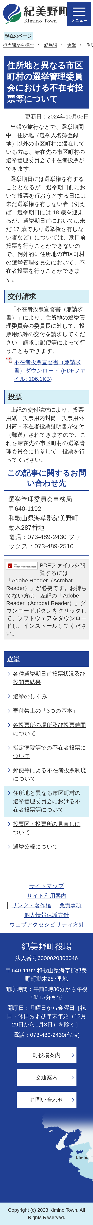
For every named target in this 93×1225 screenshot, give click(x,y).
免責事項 (70, 905)
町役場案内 (47, 1055)
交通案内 (46, 1077)
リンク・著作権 (31, 905)
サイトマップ (46, 886)
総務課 (50, 45)
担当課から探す (18, 45)
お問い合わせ (46, 1100)
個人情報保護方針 (46, 915)
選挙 (71, 45)
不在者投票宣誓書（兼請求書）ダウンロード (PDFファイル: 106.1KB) (50, 370)
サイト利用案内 (47, 896)
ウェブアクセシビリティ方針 (46, 924)
